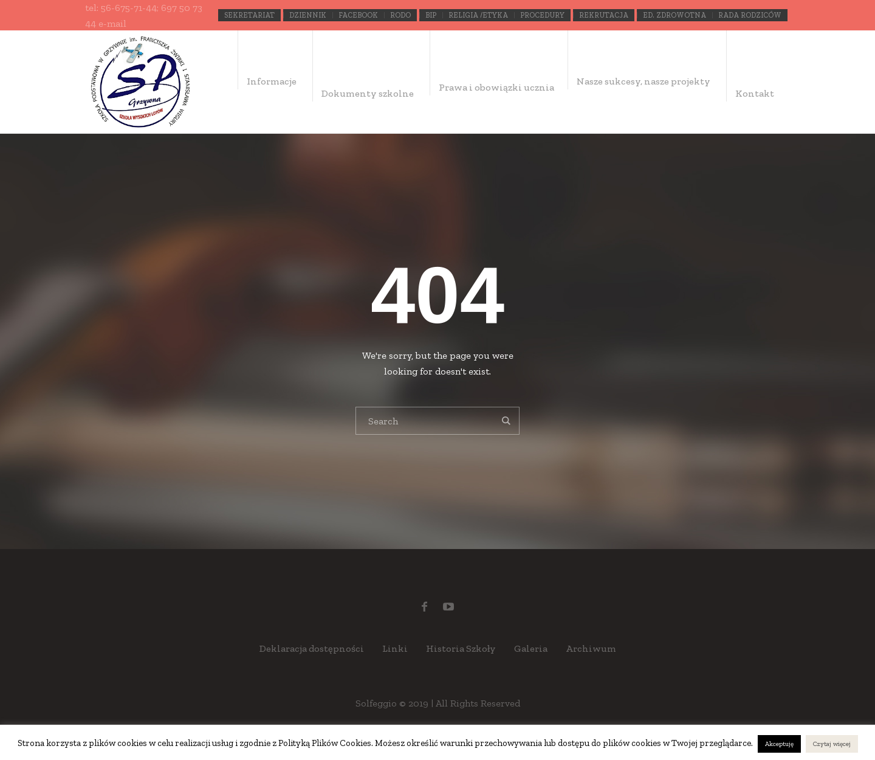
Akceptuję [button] (779, 744)
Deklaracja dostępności (311, 648)
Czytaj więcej (832, 744)
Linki (395, 648)
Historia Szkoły (461, 648)
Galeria (530, 648)
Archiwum (591, 648)
